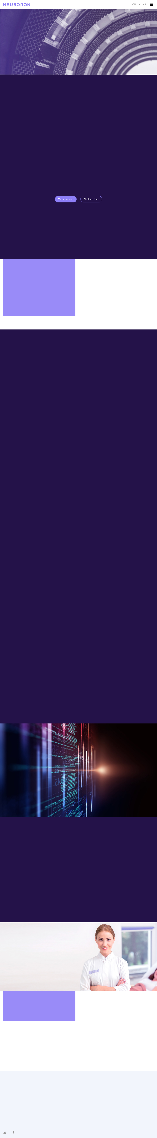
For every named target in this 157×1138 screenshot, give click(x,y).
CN (134, 4)
